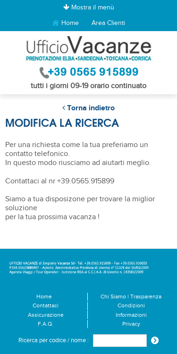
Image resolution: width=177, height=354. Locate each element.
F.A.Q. (45, 324)
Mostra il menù (88, 7)
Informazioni (131, 315)
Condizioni (131, 305)
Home (65, 23)
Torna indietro (88, 108)
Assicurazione (46, 315)
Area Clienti (108, 23)
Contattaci (46, 305)
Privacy (131, 324)
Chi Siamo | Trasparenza (131, 296)
